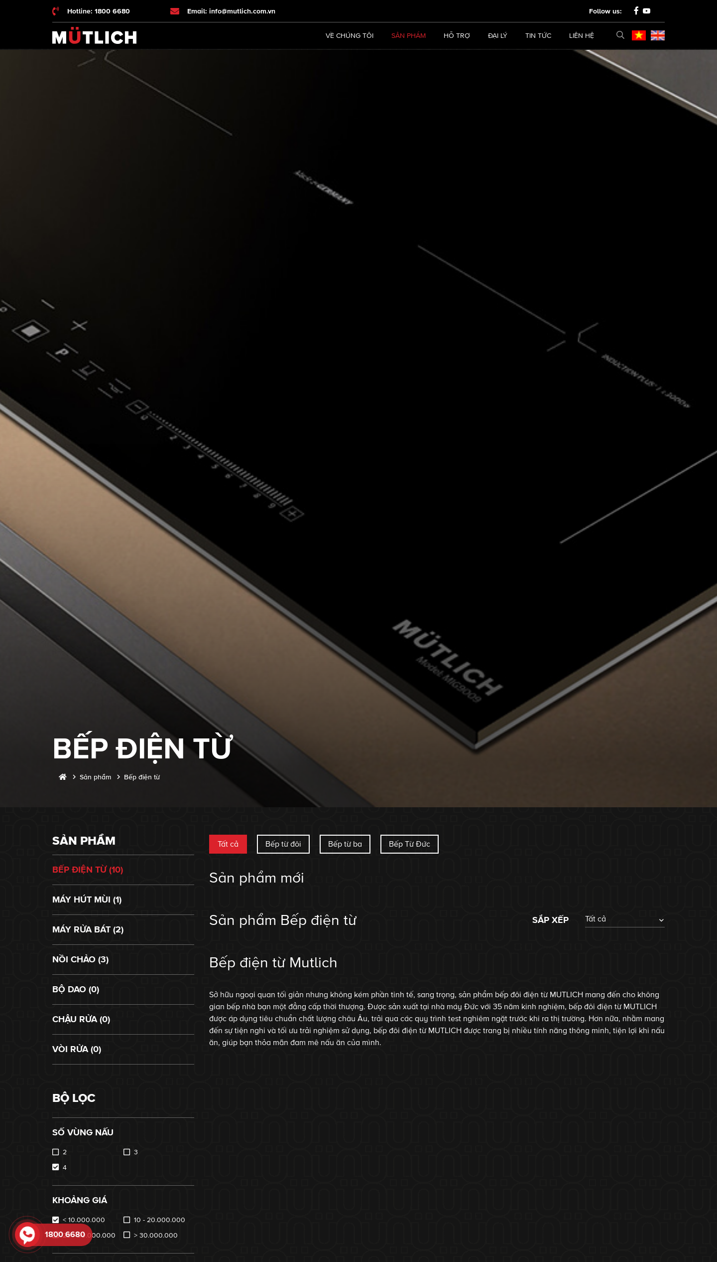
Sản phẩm (408, 35)
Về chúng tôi (349, 35)
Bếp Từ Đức (409, 844)
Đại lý (497, 35)
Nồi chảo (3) (80, 959)
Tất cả (228, 844)
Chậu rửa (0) (81, 1019)
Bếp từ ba (345, 844)
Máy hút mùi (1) (86, 899)
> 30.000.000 (156, 1235)
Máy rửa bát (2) (87, 929)
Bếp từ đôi (283, 844)
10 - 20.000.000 (159, 1220)
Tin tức (538, 35)
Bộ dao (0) (75, 989)
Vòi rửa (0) (76, 1049)
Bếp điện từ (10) (87, 869)
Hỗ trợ (457, 35)
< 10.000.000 (84, 1220)
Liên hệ (581, 35)
